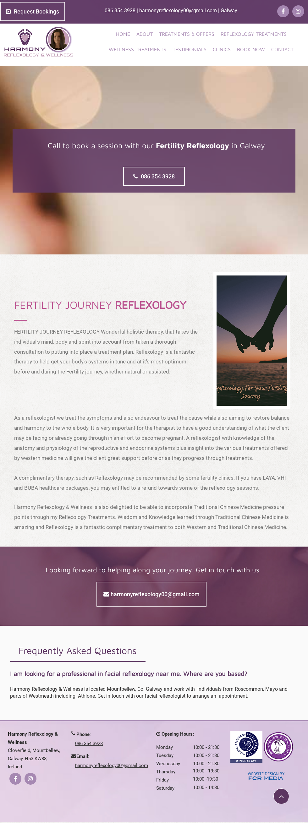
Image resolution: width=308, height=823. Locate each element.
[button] (253, 34)
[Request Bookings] (32, 11)
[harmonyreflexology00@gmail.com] (151, 594)
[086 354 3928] (154, 176)
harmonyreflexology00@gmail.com (178, 11)
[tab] (78, 650)
